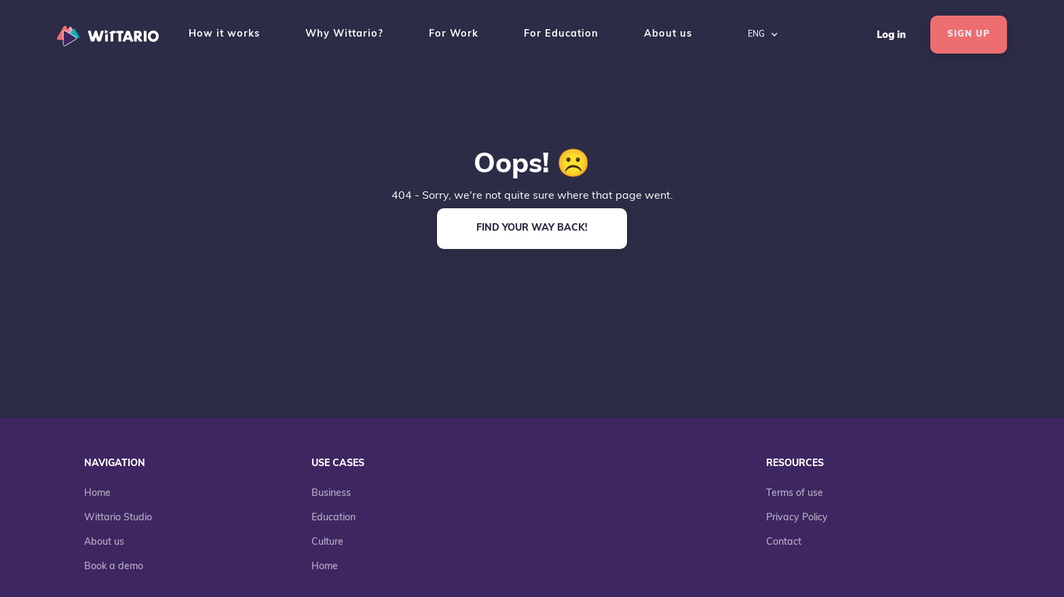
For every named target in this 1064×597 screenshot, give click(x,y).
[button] (763, 34)
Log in (891, 36)
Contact (783, 542)
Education (333, 518)
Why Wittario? (344, 34)
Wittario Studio (118, 518)
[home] (111, 34)
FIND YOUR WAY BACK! (532, 228)
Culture (327, 542)
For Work (453, 34)
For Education (561, 34)
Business (331, 493)
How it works (224, 34)
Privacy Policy (797, 518)
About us (668, 34)
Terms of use (794, 493)
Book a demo (113, 567)
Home (97, 493)
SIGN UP (968, 34)
